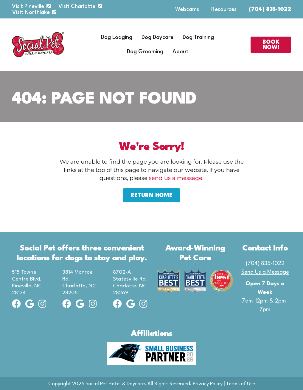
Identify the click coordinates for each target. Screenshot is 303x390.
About (180, 51)
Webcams (187, 9)
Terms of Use (240, 383)
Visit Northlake (31, 12)
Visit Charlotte (76, 6)
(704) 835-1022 (270, 9)
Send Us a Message (265, 272)
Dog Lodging (116, 37)
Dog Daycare (157, 37)
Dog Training (198, 37)
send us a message (175, 178)
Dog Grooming (145, 51)
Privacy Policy (208, 383)
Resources (224, 9)
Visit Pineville (28, 6)
